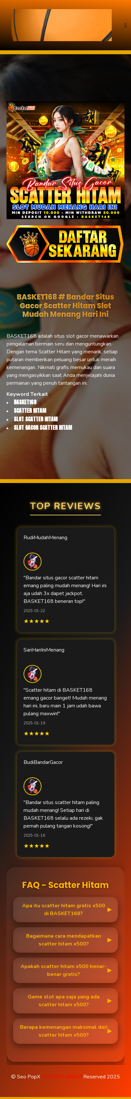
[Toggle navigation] (125, 25)
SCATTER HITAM (61, 1076)
